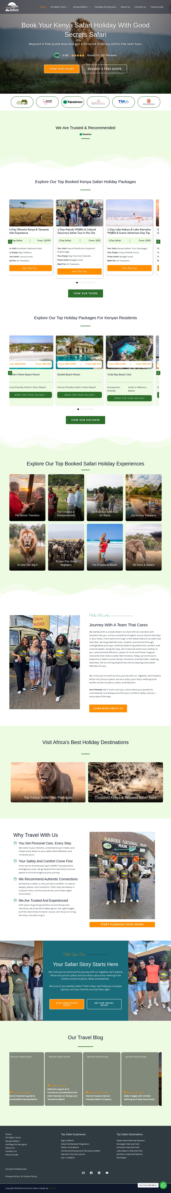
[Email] (83, 1173)
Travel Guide (157, 6)
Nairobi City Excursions (73, 1154)
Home (43, 6)
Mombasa (121, 1157)
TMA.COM (52, 1188)
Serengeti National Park (128, 1144)
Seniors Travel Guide (23, 1056)
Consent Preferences (16, 1169)
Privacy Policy (12, 1176)
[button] (10, 242)
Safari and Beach (70, 1147)
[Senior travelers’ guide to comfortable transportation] (28, 1079)
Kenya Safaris (80, 6)
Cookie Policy (30, 1176)
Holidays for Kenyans (105, 6)
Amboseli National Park (128, 1147)
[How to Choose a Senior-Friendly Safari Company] (104, 1079)
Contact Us (140, 6)
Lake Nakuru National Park (130, 1151)
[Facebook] (91, 1173)
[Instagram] (99, 1173)
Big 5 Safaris (67, 1140)
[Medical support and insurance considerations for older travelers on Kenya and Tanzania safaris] (66, 1079)
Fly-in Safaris (68, 1157)
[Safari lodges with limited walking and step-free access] (143, 1079)
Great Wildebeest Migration (75, 1144)
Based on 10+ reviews (102, 55)
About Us (125, 6)
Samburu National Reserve (130, 1154)
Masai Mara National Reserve (131, 1140)
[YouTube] (107, 1173)
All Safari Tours (58, 6)
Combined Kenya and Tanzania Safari (80, 1150)
